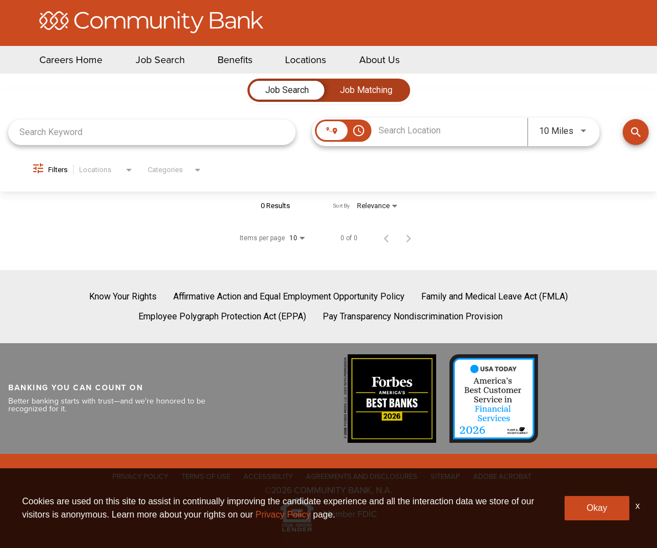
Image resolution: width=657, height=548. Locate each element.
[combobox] (151, 132)
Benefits (235, 60)
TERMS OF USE (206, 476)
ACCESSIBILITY (268, 476)
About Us (379, 60)
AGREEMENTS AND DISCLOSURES (361, 476)
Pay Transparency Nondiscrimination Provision (413, 316)
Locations (305, 60)
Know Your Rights (123, 296)
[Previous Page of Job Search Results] (386, 238)
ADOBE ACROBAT (502, 476)
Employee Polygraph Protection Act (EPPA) (222, 316)
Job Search (160, 60)
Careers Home (70, 60)
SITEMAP (445, 476)
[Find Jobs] (636, 132)
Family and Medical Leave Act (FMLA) (494, 296)
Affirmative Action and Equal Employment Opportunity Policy (289, 296)
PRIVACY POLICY (140, 476)
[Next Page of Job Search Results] (408, 238)
